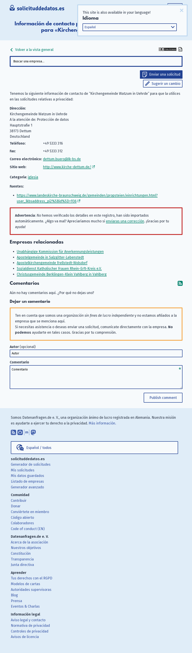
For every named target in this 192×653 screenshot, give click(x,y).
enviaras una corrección (125, 221)
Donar (16, 506)
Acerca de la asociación (29, 542)
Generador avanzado (27, 487)
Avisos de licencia (25, 637)
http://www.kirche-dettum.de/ (67, 167)
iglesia (33, 177)
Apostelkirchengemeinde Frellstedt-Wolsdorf (52, 263)
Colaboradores (22, 523)
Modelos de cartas (25, 584)
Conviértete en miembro (30, 512)
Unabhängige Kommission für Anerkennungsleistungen (60, 251)
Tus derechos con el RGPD (31, 578)
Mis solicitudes (22, 470)
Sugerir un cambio (166, 84)
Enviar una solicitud (164, 74)
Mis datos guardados (27, 476)
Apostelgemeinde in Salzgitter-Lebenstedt (50, 257)
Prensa (16, 601)
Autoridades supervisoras (31, 590)
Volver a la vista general (31, 50)
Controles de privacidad (29, 631)
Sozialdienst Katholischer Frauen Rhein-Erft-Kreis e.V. (59, 268)
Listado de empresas (27, 481)
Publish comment (163, 398)
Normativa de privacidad (30, 625)
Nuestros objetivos (26, 548)
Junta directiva (22, 565)
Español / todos (38, 448)
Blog (14, 595)
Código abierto (22, 517)
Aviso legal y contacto (28, 620)
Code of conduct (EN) (28, 529)
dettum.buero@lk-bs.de (62, 159)
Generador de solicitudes (31, 464)
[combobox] (96, 61)
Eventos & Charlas (25, 606)
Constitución (21, 553)
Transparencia (22, 559)
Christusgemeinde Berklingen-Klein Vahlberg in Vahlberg (62, 274)
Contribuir (18, 501)
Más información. (102, 423)
